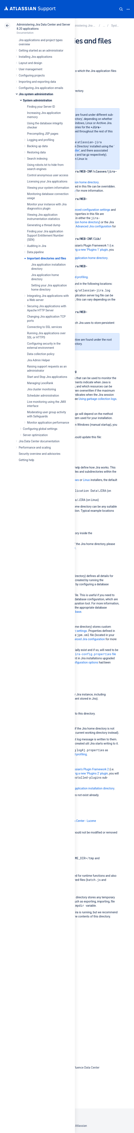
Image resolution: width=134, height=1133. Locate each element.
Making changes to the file (79, 654)
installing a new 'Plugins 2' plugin (87, 773)
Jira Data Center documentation (39, 441)
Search (121, 9)
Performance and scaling (35, 447)
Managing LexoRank (40, 383)
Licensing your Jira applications (47, 181)
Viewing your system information (48, 187)
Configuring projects (32, 75)
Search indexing (37, 158)
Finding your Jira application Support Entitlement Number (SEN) (45, 235)
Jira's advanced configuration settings (86, 209)
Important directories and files (46, 258)
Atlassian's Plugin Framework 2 (89, 769)
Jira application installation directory (91, 788)
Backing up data (37, 146)
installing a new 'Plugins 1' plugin (87, 249)
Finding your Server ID (41, 106)
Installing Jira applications (35, 56)
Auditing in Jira (36, 246)
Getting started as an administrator (41, 50)
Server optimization (35, 435)
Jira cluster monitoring (41, 389)
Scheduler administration (43, 395)
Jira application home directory (79, 182)
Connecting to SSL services (44, 327)
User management (30, 69)
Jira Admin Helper (38, 360)
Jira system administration (36, 94)
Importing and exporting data (37, 81)
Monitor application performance (48, 422)
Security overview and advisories (39, 453)
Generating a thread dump (43, 225)
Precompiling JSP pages (42, 133)
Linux (86, 480)
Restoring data (36, 152)
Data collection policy (41, 354)
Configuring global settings (40, 428)
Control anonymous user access (47, 175)
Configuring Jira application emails (41, 88)
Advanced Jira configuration (94, 226)
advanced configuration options (78, 662)
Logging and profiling (40, 140)
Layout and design (30, 63)
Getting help (26, 460)
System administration (37, 100)
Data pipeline (35, 252)
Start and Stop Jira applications (47, 376)
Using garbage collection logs (98, 399)
